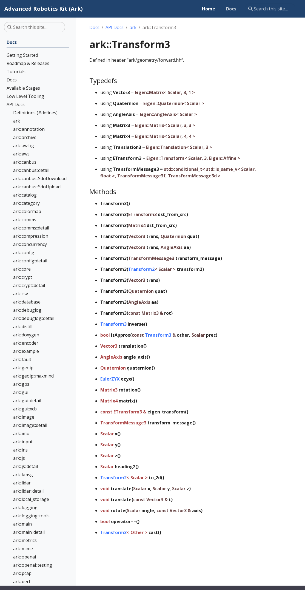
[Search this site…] (270, 9)
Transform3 (113, 324)
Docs (94, 27)
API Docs (115, 27)
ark (133, 27)
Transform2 (141, 269)
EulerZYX (110, 379)
